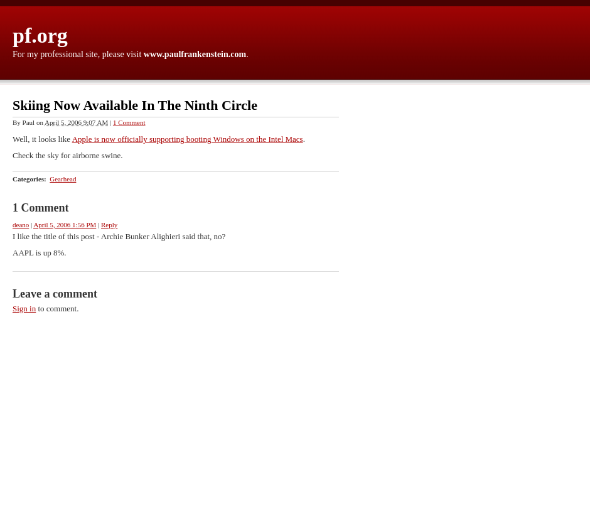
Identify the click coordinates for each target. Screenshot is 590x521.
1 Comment (129, 122)
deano (21, 224)
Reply (109, 224)
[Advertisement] (530, 288)
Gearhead (63, 179)
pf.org (40, 35)
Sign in (24, 308)
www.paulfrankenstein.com (195, 54)
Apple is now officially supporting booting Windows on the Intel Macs (187, 139)
